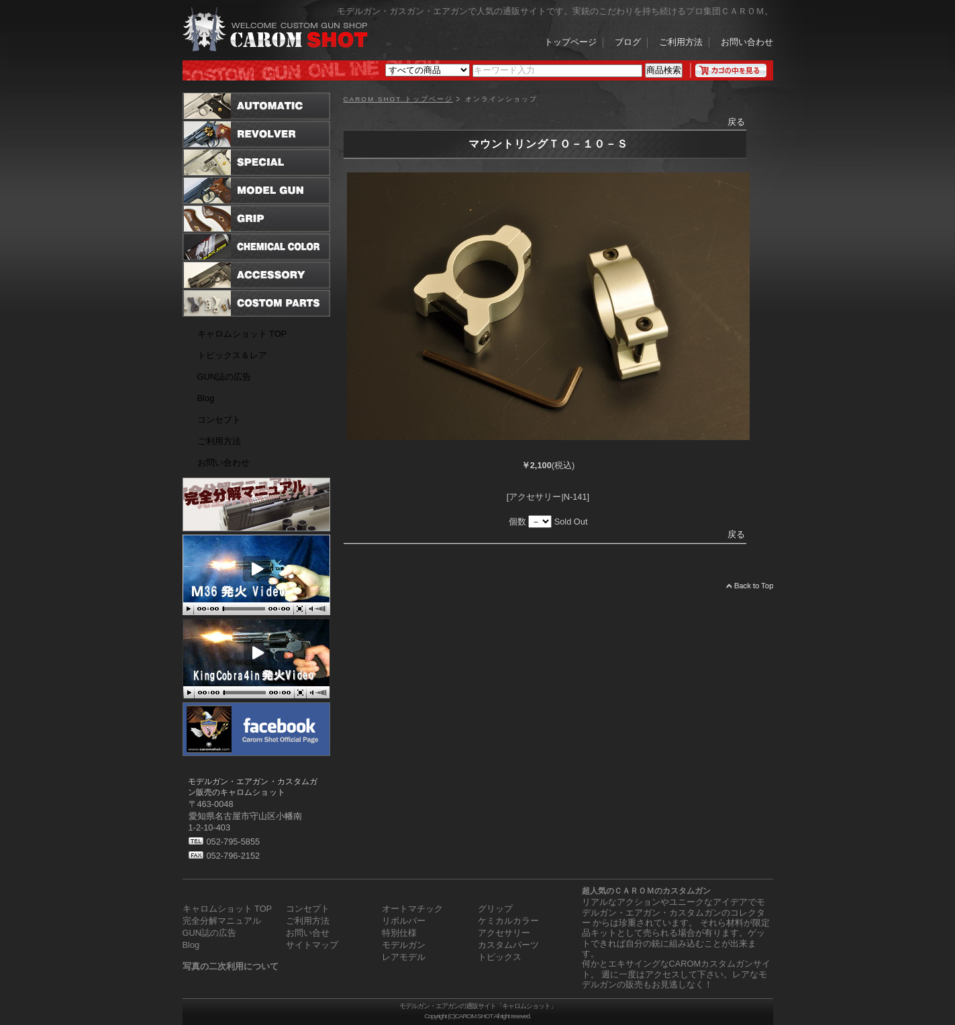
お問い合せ (308, 933)
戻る (736, 122)
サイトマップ (312, 945)
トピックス (499, 957)
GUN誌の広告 (224, 377)
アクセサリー (504, 933)
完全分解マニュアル (222, 921)
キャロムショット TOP (242, 334)
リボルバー (403, 921)
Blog (206, 398)
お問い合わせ (747, 43)
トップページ (570, 43)
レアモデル (403, 957)
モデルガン (403, 945)
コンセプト (219, 420)
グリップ (495, 909)
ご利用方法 (681, 43)
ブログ (628, 43)
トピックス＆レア (232, 355)
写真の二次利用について (231, 966)
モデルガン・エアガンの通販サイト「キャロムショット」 (477, 1006)
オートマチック (412, 909)
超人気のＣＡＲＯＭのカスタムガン (646, 891)
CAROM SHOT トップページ (398, 99)
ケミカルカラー (508, 921)
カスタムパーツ (508, 945)
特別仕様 (399, 933)
